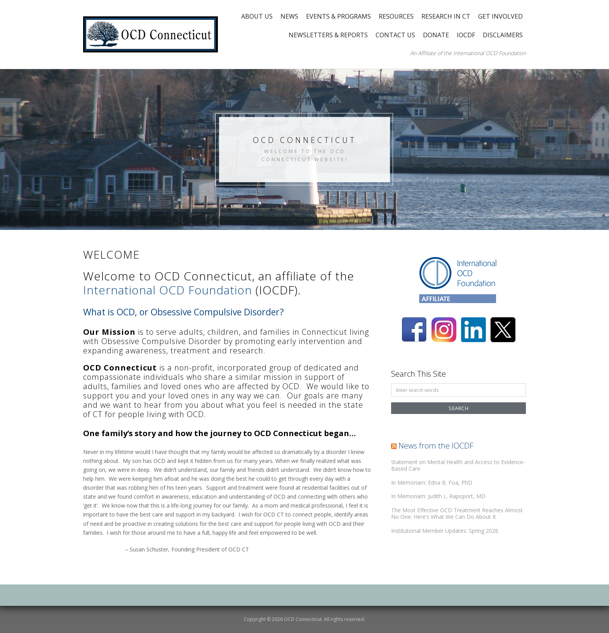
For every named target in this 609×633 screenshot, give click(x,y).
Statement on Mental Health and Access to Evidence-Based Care (458, 465)
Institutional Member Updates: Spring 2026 (444, 530)
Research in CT (445, 16)
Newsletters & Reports (328, 35)
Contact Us (395, 35)
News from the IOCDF (435, 445)
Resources (396, 16)
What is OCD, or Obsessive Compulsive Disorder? (183, 312)
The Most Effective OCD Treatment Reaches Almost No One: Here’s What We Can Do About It (457, 513)
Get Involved (500, 16)
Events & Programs (338, 16)
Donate (436, 35)
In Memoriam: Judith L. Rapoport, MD (438, 496)
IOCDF (466, 35)
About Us (257, 16)
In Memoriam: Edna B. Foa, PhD (431, 482)
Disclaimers (503, 35)
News (289, 16)
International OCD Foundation (167, 290)
